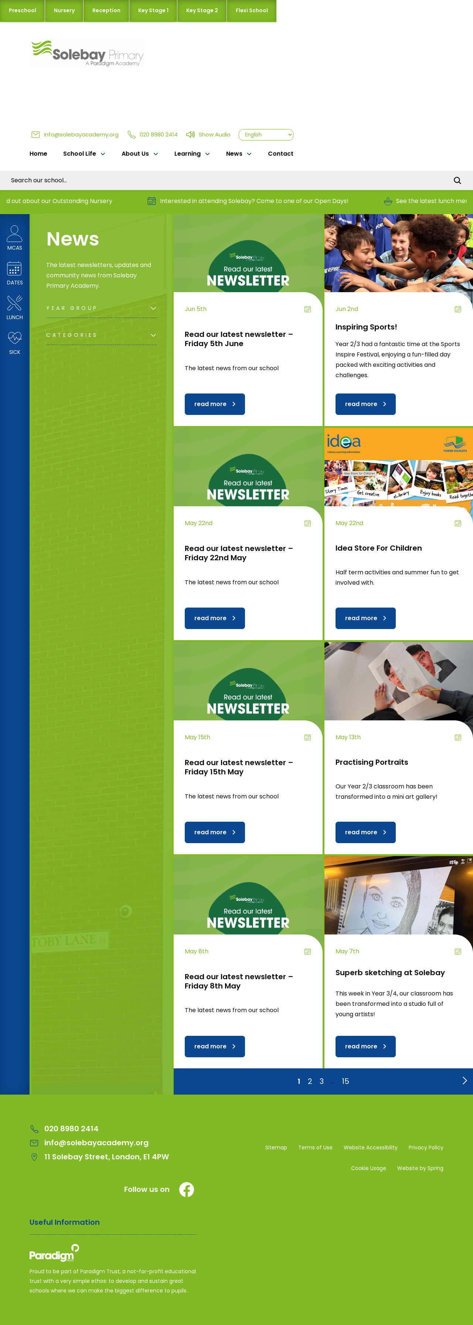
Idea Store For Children (379, 548)
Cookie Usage (368, 1168)
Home (38, 153)
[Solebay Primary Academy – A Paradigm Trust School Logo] (113, 1254)
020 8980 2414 (152, 134)
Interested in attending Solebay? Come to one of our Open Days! (256, 201)
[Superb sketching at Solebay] (398, 912)
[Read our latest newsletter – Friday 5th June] (248, 270)
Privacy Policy (426, 1147)
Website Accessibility (371, 1147)
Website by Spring (420, 1168)
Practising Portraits (372, 762)
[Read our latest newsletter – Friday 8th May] (248, 912)
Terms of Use (315, 1147)
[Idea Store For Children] (398, 484)
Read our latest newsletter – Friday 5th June (239, 339)
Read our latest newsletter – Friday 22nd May (239, 553)
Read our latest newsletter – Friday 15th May (239, 767)
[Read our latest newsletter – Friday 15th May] (248, 698)
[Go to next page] (463, 1079)
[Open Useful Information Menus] (113, 1226)
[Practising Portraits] (398, 698)
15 (345, 1081)
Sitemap (276, 1147)
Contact (280, 153)
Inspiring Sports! (366, 327)
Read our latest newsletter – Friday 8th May (239, 981)
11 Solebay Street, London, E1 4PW (99, 1157)
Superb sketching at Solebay (390, 972)
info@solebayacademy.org (75, 134)
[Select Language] (266, 135)
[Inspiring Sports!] (398, 270)
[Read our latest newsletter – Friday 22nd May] (248, 484)
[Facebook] (186, 1189)
